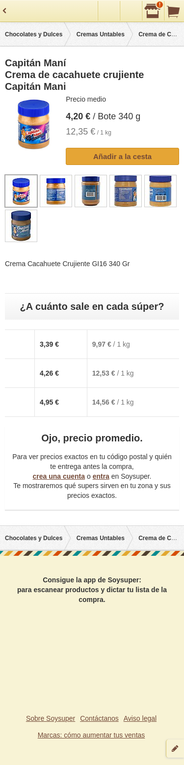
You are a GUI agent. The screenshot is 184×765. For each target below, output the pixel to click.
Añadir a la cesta (122, 156)
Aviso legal (140, 718)
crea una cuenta (58, 476)
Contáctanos (99, 718)
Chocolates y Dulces (33, 34)
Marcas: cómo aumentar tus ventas (91, 735)
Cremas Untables (101, 34)
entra (101, 476)
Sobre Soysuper (50, 718)
